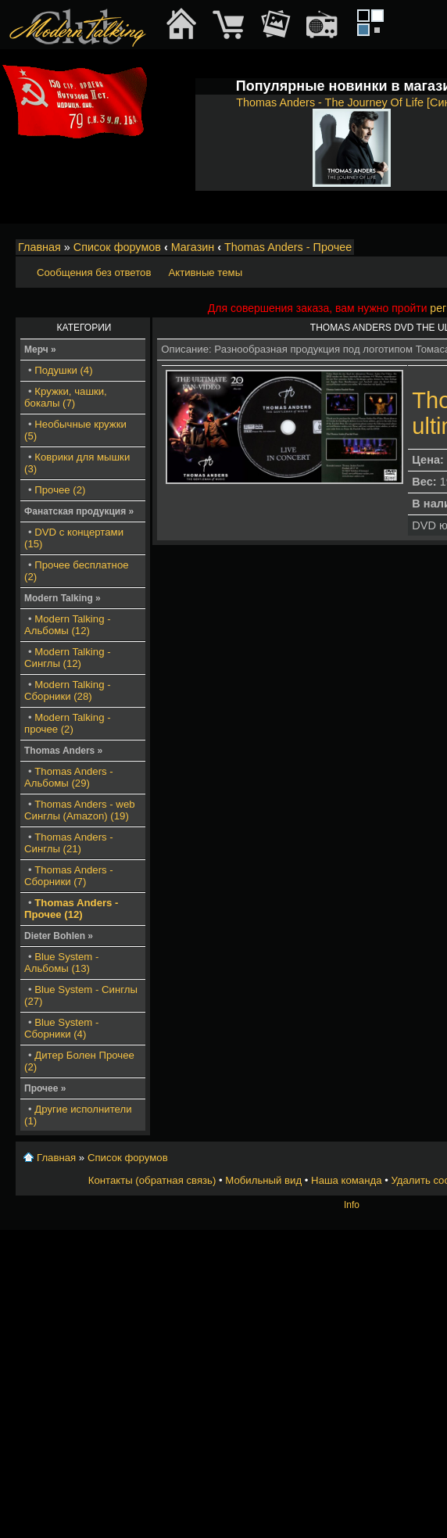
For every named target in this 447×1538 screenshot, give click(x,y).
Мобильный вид (263, 1180)
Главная (39, 247)
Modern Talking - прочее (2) (67, 723)
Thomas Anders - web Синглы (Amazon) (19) (79, 810)
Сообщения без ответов (94, 272)
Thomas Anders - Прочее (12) (71, 908)
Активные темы (205, 272)
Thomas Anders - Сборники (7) (68, 875)
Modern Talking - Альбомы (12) (67, 624)
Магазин (193, 247)
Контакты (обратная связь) (152, 1180)
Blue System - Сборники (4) (61, 1028)
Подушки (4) (63, 370)
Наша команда (346, 1180)
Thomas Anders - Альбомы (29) (68, 777)
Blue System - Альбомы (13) (61, 962)
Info (351, 1204)
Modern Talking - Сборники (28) (67, 690)
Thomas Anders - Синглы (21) (68, 843)
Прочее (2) (59, 490)
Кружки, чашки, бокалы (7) (65, 397)
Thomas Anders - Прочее (288, 247)
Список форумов (117, 247)
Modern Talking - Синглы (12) (67, 657)
